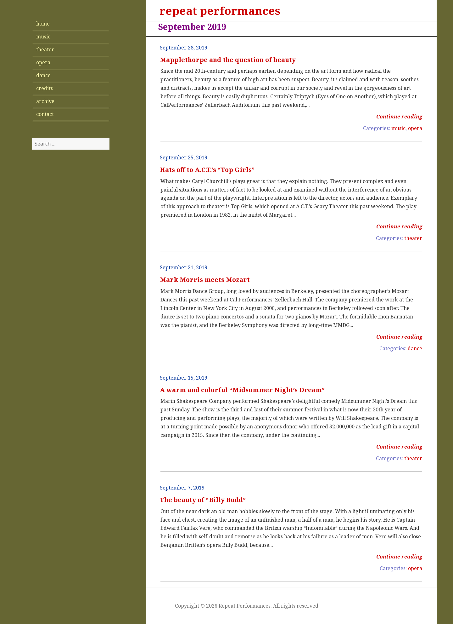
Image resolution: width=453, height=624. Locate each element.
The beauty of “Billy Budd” (203, 499)
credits (44, 88)
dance (43, 75)
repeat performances (219, 10)
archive (45, 101)
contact (45, 114)
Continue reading (399, 116)
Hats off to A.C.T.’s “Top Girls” (207, 169)
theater (45, 49)
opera (43, 62)
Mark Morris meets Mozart (205, 279)
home (43, 23)
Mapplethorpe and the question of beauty (228, 59)
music (43, 36)
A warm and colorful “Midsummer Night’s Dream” (242, 390)
